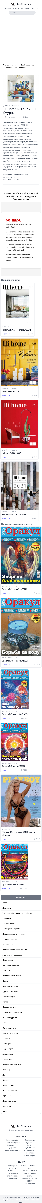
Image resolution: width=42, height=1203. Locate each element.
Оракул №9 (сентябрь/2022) (14, 714)
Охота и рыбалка (9, 1028)
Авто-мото (7, 970)
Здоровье (6, 1038)
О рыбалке (7, 1096)
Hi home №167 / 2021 (11, 453)
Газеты (16, 8)
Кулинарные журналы (11, 929)
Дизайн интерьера (27, 65)
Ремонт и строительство (12, 1012)
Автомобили (8, 1054)
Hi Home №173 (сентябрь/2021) (16, 330)
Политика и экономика (12, 976)
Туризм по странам (10, 991)
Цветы (5, 981)
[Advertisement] (21, 39)
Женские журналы (9, 586)
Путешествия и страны (12, 1064)
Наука (5, 1111)
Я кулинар (12, 1171)
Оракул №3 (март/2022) (13, 884)
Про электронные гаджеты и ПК (16, 949)
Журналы (7, 8)
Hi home (26, 117)
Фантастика (7, 1106)
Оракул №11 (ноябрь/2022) (14, 589)
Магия (5, 1002)
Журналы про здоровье (12, 955)
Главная (6, 65)
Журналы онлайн (10, 1090)
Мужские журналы (10, 1033)
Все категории (29, 1155)
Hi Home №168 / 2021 (11, 391)
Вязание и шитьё (9, 923)
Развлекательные (10, 939)
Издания (35, 8)
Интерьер (5, 327)
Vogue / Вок (12, 1178)
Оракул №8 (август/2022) (13, 766)
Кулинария (7, 1043)
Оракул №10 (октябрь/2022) (15, 660)
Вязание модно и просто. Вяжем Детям (30, 1173)
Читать (6, 334)
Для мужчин (7, 829)
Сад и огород (8, 1049)
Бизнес (5, 1023)
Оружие (6, 1080)
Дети (5, 1075)
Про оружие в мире (10, 1007)
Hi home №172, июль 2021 (14, 514)
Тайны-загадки (9, 996)
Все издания (30, 1183)
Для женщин (8, 908)
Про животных (8, 1085)
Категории (25, 8)
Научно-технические (11, 965)
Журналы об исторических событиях (18, 913)
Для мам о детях (9, 1101)
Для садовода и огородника (14, 934)
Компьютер (7, 1059)
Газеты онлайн (9, 944)
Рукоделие (7, 918)
